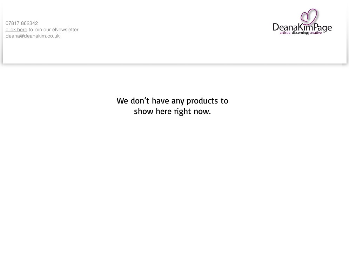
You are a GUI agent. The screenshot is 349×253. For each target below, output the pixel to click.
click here (16, 29)
